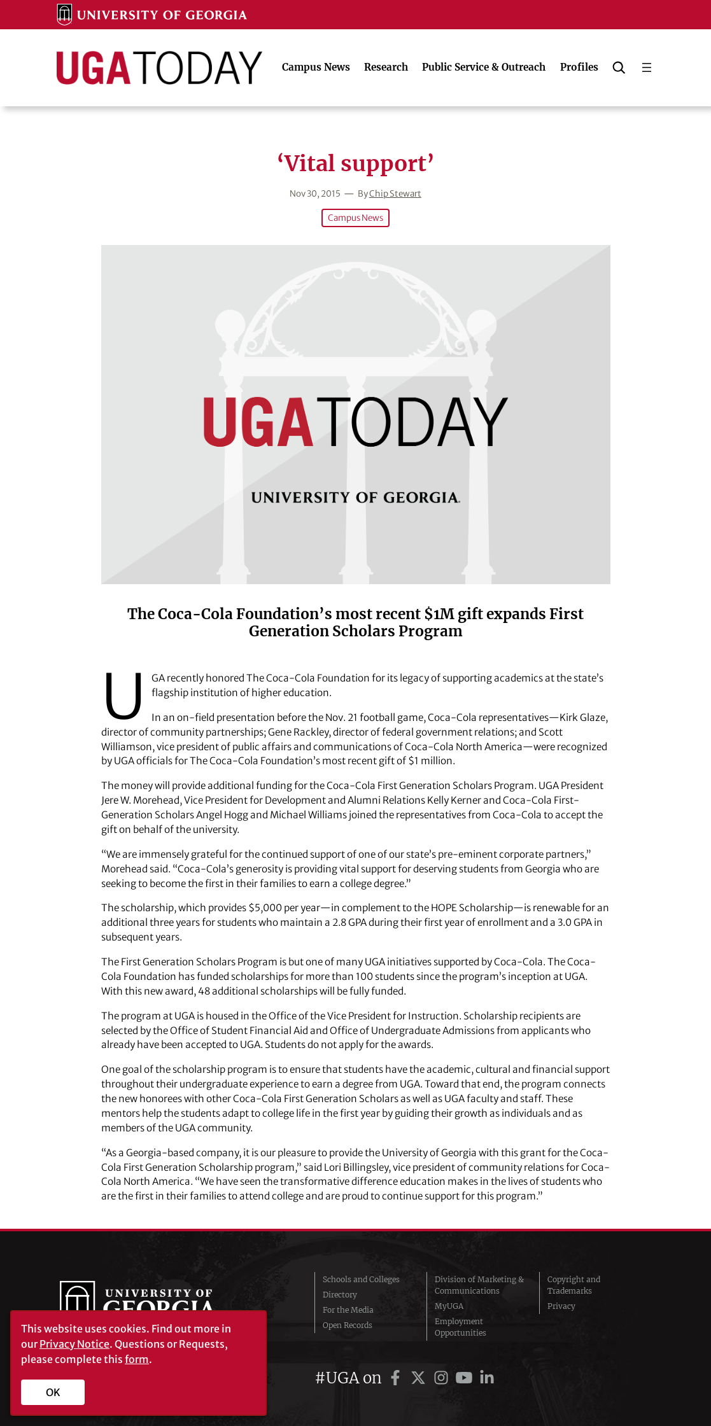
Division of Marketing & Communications (479, 1285)
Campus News (355, 218)
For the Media (348, 1310)
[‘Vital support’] (355, 414)
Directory (340, 1294)
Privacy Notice (74, 1344)
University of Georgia (155, 1306)
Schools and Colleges (361, 1279)
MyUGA (449, 1306)
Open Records (347, 1325)
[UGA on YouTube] (465, 1378)
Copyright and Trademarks (573, 1285)
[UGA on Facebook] (397, 1378)
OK (53, 1392)
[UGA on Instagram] (443, 1378)
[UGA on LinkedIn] (486, 1378)
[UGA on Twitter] (420, 1378)
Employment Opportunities (460, 1327)
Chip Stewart (395, 193)
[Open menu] (646, 67)
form (137, 1359)
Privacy (561, 1306)
